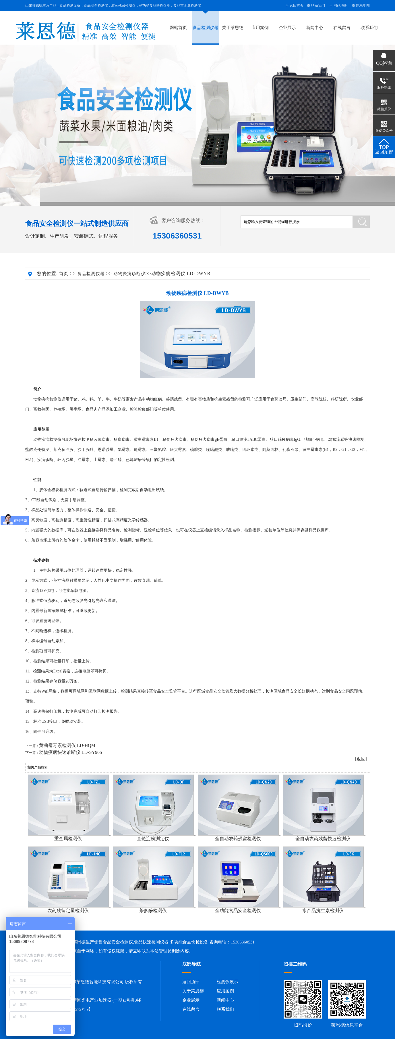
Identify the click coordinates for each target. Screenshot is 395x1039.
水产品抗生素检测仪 (323, 910)
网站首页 (178, 27)
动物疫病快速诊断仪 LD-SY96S (70, 752)
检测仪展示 (227, 981)
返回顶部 (191, 981)
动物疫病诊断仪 (129, 273)
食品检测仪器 (205, 27)
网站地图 (340, 5)
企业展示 (287, 27)
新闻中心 (314, 27)
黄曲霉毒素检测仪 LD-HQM (67, 745)
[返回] (361, 758)
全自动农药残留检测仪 (238, 838)
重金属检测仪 (68, 838)
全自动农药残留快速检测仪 (323, 838)
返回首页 (296, 5)
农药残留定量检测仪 (68, 910)
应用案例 (260, 27)
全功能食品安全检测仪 (238, 910)
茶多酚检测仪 (153, 910)
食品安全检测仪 (118, 942)
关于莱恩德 (232, 27)
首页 (63, 273)
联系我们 (318, 5)
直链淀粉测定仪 (153, 838)
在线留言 (342, 27)
